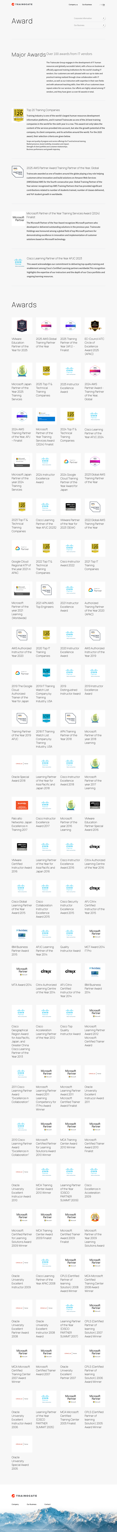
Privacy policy (15, 1529)
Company (72, 4)
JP (100, 5)
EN (104, 5)
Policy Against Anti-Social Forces (40, 1529)
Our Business (87, 4)
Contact (47, 1504)
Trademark (25, 1529)
